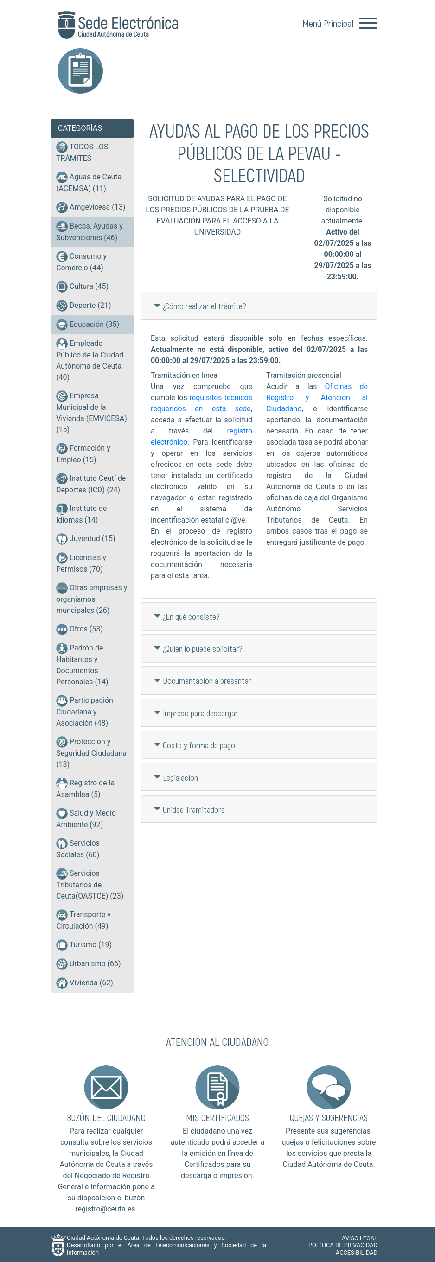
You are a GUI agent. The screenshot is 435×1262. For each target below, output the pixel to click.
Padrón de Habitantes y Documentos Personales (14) (82, 664)
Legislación (180, 775)
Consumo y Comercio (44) (81, 261)
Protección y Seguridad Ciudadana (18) (91, 752)
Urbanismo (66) (88, 964)
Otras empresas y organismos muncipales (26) (91, 598)
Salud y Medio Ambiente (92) (86, 818)
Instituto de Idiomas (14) (81, 513)
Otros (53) (79, 629)
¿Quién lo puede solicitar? (203, 646)
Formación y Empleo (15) (83, 453)
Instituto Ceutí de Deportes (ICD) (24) (91, 483)
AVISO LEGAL (359, 1235)
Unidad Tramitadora (194, 807)
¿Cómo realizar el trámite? (204, 304)
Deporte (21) (83, 306)
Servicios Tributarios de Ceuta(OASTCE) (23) (89, 884)
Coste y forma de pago (199, 743)
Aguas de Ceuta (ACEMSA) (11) (89, 182)
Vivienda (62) (84, 983)
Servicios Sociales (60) (78, 848)
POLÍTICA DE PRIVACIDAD (342, 1243)
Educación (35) (87, 324)
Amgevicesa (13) (90, 207)
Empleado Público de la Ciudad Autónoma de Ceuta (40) (89, 360)
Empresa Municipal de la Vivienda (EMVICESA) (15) (91, 412)
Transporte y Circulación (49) (83, 920)
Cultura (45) (82, 287)
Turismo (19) (84, 945)
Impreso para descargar (200, 711)
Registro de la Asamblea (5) (85, 788)
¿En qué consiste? (191, 614)
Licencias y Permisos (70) (81, 563)
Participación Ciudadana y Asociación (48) (84, 711)
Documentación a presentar (207, 678)
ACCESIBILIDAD (356, 1250)
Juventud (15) (85, 539)
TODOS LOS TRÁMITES (82, 152)
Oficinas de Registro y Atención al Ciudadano (317, 395)
